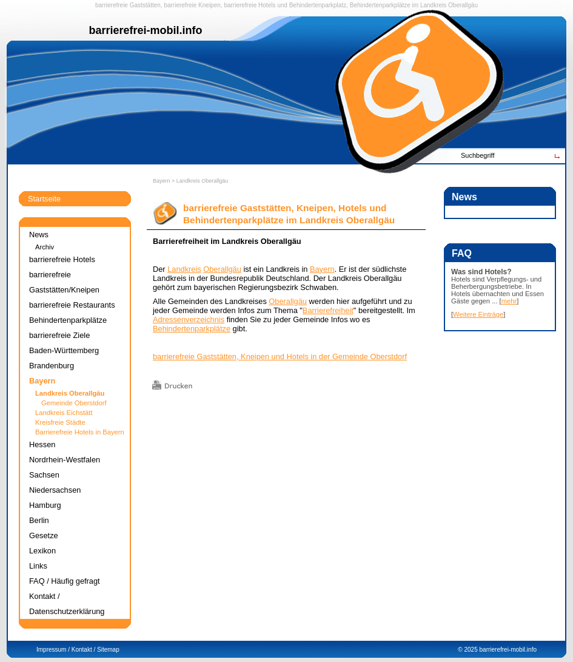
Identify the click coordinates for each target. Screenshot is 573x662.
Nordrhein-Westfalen (64, 459)
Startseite (44, 198)
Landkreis (433, 5)
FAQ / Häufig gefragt (64, 581)
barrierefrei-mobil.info (508, 649)
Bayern (161, 181)
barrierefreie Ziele (59, 335)
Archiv (44, 247)
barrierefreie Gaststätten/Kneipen (64, 282)
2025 (470, 649)
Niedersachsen (55, 490)
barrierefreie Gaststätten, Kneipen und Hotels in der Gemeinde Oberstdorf (280, 356)
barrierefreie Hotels (249, 5)
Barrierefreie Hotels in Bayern (79, 432)
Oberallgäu (463, 5)
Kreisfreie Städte (60, 422)
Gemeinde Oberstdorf (74, 403)
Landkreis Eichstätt (64, 412)
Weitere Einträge (478, 314)
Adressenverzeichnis (188, 319)
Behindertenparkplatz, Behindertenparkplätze (349, 5)
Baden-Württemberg (64, 350)
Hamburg (45, 505)
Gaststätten (145, 5)
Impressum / (53, 649)
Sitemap (108, 649)
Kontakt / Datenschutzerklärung (66, 604)
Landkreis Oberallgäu (202, 181)
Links (38, 565)
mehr (509, 301)
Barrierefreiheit (328, 310)
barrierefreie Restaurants (72, 304)
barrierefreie (111, 5)
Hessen (42, 444)
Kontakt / (83, 649)
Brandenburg (51, 365)
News (39, 234)
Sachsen (44, 474)
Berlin (39, 520)
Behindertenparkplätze (191, 328)
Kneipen (209, 5)
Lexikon (42, 550)
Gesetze (43, 535)
